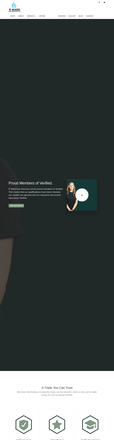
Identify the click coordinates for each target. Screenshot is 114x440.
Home (12, 16)
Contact (90, 16)
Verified (51, 16)
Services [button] (31, 16)
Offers (42, 16)
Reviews (61, 16)
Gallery (72, 16)
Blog (81, 16)
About (21, 16)
